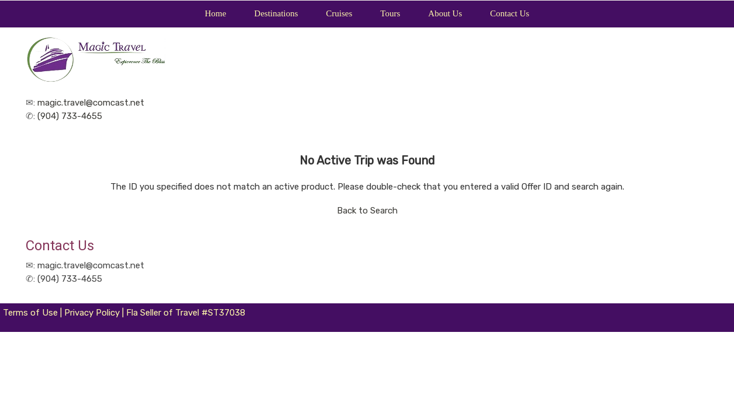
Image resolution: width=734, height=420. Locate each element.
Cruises (339, 13)
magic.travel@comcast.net (90, 102)
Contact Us (509, 13)
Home (216, 13)
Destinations (276, 13)
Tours (390, 13)
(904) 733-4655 (69, 116)
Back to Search (367, 210)
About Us (445, 13)
